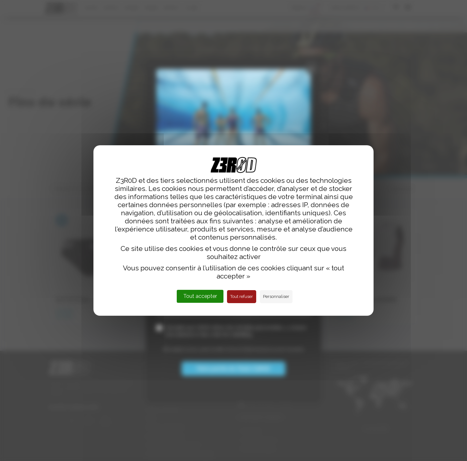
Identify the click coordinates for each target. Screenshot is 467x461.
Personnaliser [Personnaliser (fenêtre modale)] (276, 296)
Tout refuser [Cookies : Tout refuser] (241, 296)
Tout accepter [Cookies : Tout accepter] (200, 296)
